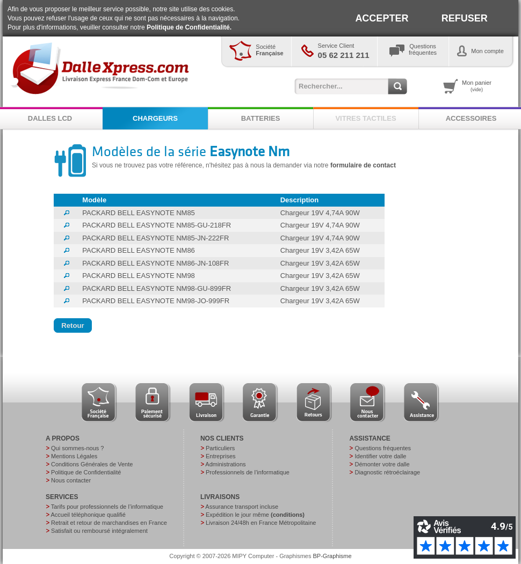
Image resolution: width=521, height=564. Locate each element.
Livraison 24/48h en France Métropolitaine (261, 522)
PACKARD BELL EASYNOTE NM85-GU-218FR (156, 225)
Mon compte (487, 51)
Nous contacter (71, 480)
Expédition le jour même (255, 514)
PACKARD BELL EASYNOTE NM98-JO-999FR (155, 301)
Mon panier (476, 85)
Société (269, 49)
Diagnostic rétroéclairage (387, 472)
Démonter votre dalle (381, 464)
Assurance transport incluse (241, 506)
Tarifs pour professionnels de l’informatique (107, 506)
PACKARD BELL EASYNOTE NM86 (138, 250)
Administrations (225, 464)
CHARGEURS (155, 118)
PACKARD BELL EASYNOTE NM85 (138, 213)
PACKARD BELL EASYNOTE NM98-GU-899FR (156, 288)
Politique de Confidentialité (86, 472)
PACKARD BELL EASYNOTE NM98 (138, 276)
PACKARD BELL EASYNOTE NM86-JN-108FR (155, 263)
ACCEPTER (381, 18)
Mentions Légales (74, 456)
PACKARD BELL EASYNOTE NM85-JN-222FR (155, 238)
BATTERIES (260, 118)
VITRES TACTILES (365, 118)
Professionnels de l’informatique (248, 472)
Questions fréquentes (382, 448)
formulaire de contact (363, 165)
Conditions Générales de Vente (92, 464)
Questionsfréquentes (423, 49)
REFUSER (465, 18)
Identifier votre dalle (380, 456)
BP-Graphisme (332, 556)
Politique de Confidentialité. (189, 27)
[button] (73, 325)
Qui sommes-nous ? (77, 448)
